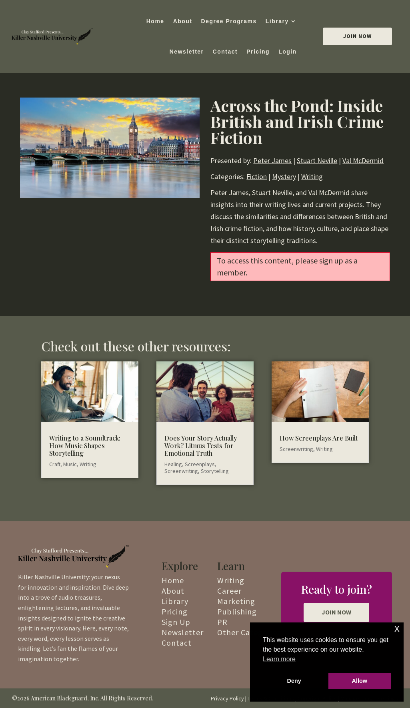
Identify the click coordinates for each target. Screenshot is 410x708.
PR (222, 622)
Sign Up (176, 622)
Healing (173, 464)
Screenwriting (181, 471)
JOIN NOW (336, 612)
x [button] (397, 628)
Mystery (284, 176)
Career (229, 591)
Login (287, 51)
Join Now (357, 36)
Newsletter (187, 51)
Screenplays (200, 464)
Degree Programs (229, 21)
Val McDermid (363, 160)
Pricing (258, 51)
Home (155, 21)
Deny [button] (294, 681)
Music (70, 464)
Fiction (256, 176)
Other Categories (249, 632)
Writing (312, 176)
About (182, 21)
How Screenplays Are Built (319, 438)
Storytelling (215, 471)
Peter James (272, 160)
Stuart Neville (317, 160)
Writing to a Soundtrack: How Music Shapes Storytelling (84, 445)
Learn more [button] (279, 659)
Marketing (236, 601)
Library (277, 21)
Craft (54, 464)
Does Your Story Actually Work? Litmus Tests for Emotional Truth (200, 445)
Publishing (237, 611)
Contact (225, 51)
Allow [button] (359, 681)
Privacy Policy (227, 698)
